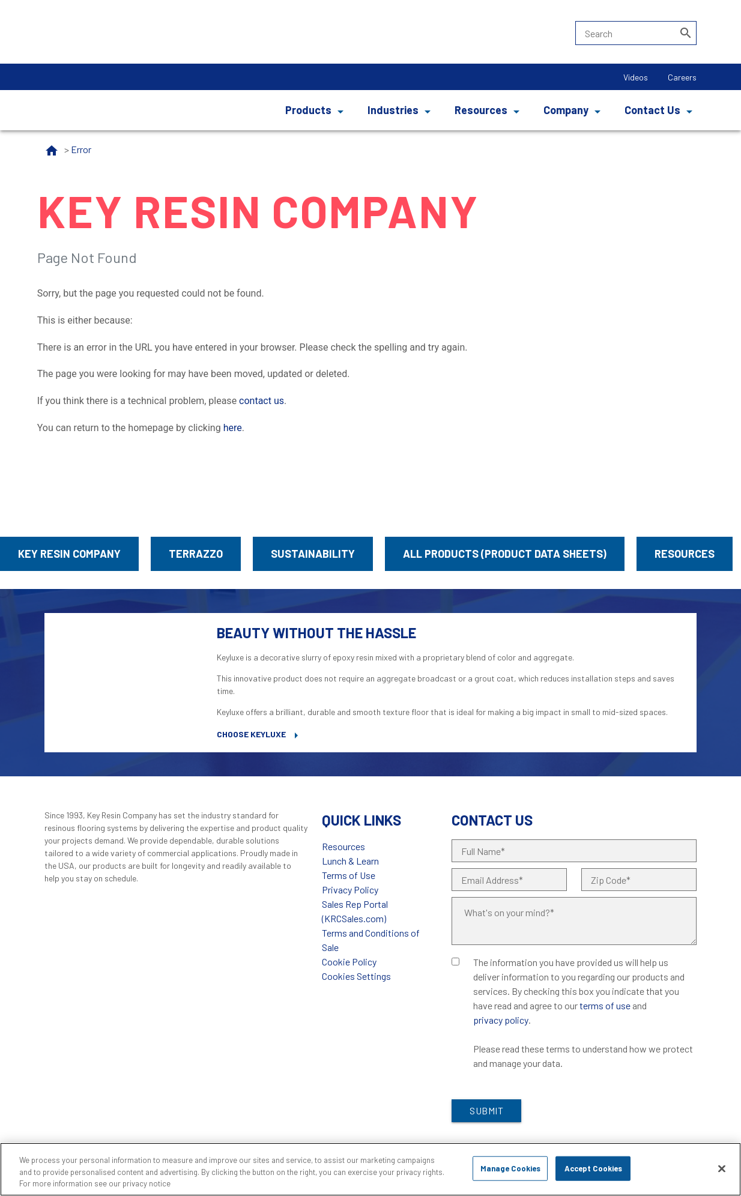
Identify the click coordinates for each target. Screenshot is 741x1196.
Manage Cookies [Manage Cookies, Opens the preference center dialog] (510, 1168)
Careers (682, 77)
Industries (393, 109)
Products (308, 109)
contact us (261, 400)
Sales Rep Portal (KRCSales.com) (355, 911)
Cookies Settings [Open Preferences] (356, 976)
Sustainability (313, 553)
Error (81, 149)
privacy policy (500, 1019)
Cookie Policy (349, 961)
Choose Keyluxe (251, 734)
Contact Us (652, 109)
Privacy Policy (350, 889)
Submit (486, 1110)
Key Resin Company (69, 553)
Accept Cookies (593, 1168)
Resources (481, 109)
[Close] (722, 1168)
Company (565, 109)
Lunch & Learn (350, 860)
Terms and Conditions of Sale (371, 940)
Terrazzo (196, 553)
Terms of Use (348, 875)
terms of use (605, 1005)
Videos (635, 77)
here (232, 427)
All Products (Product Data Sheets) (504, 553)
